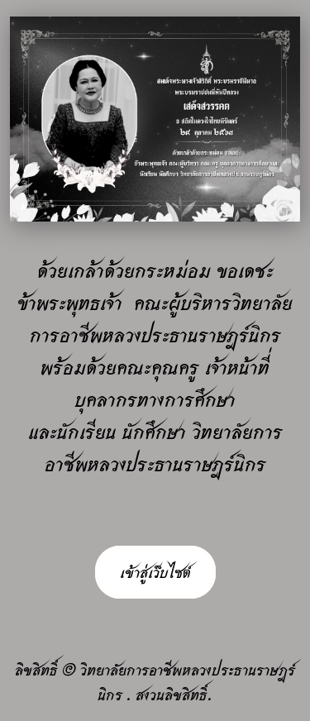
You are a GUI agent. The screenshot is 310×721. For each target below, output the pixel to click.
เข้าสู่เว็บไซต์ (155, 572)
